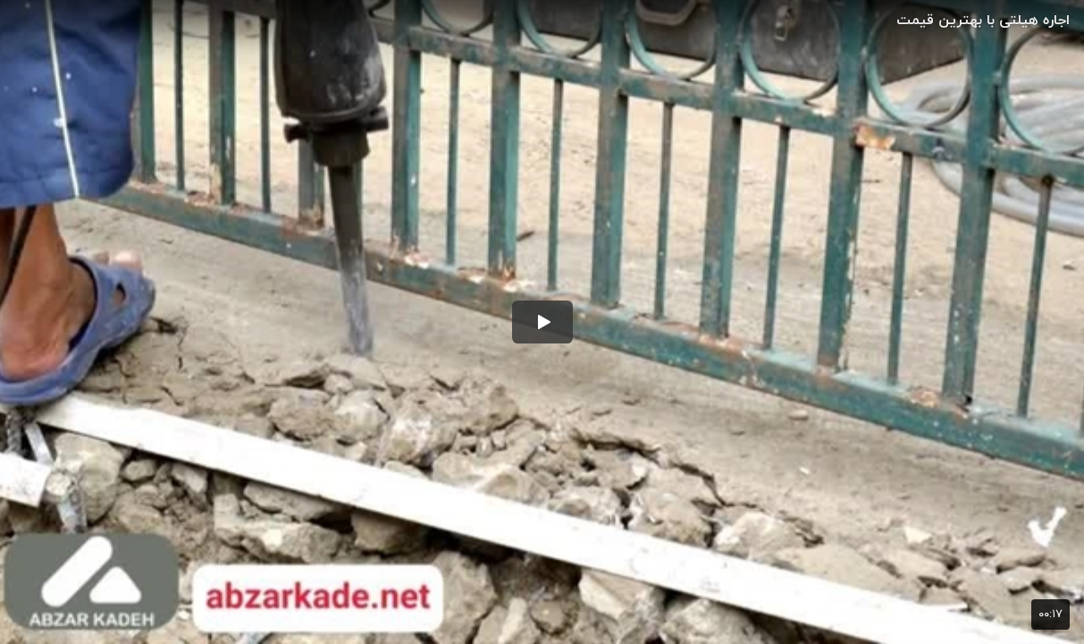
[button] (542, 322)
